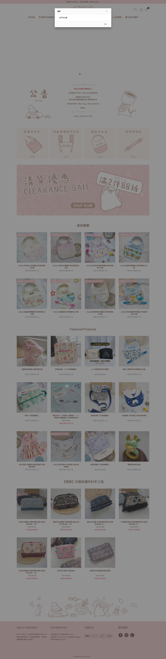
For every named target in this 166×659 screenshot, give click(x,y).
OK (105, 24)
